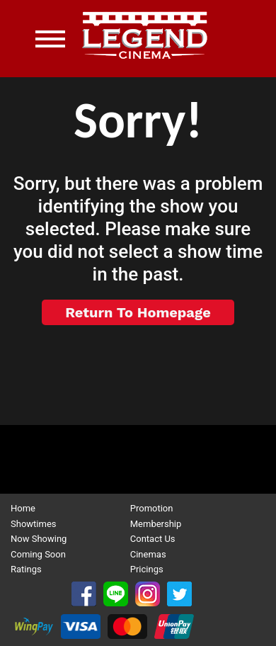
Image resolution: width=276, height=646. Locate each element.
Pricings (146, 569)
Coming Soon (38, 554)
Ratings (26, 569)
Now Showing (39, 538)
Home (23, 508)
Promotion (151, 508)
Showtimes (33, 523)
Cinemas (148, 554)
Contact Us (153, 538)
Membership (156, 523)
